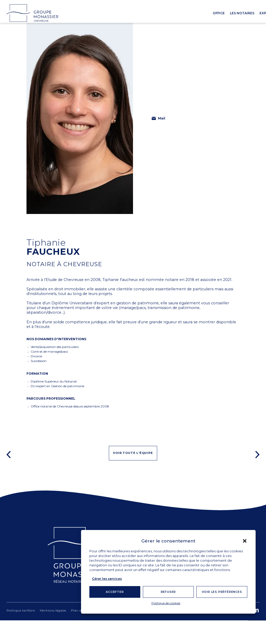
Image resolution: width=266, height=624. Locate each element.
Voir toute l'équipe (133, 456)
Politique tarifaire (20, 614)
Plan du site (80, 614)
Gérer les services (107, 579)
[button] (244, 541)
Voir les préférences (222, 592)
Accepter (115, 592)
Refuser (168, 592)
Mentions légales (53, 614)
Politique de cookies (165, 603)
